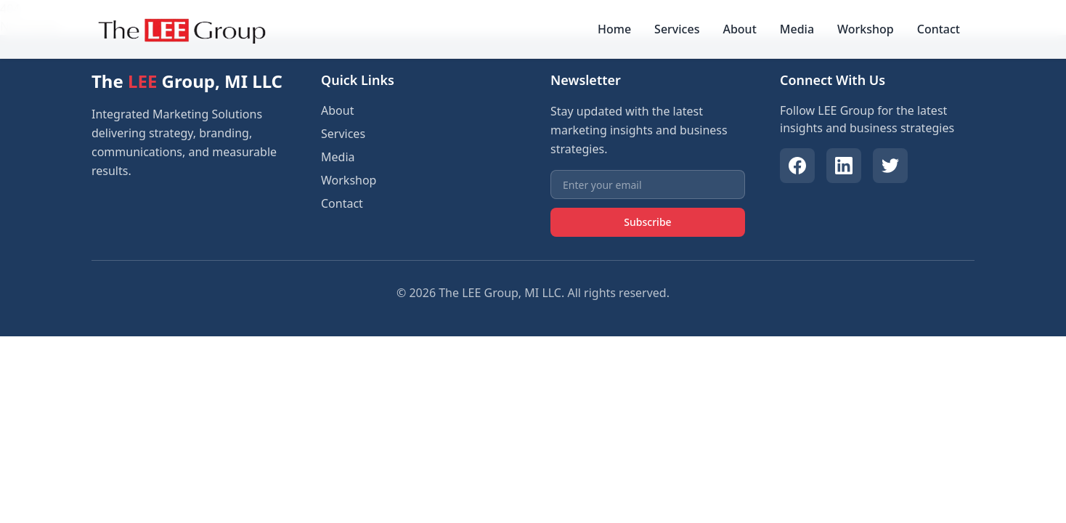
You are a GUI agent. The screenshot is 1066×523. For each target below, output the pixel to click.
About (739, 29)
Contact (938, 29)
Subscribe (647, 222)
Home (614, 29)
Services (676, 29)
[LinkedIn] (843, 165)
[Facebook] (797, 165)
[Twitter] (890, 165)
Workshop (865, 29)
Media (797, 29)
